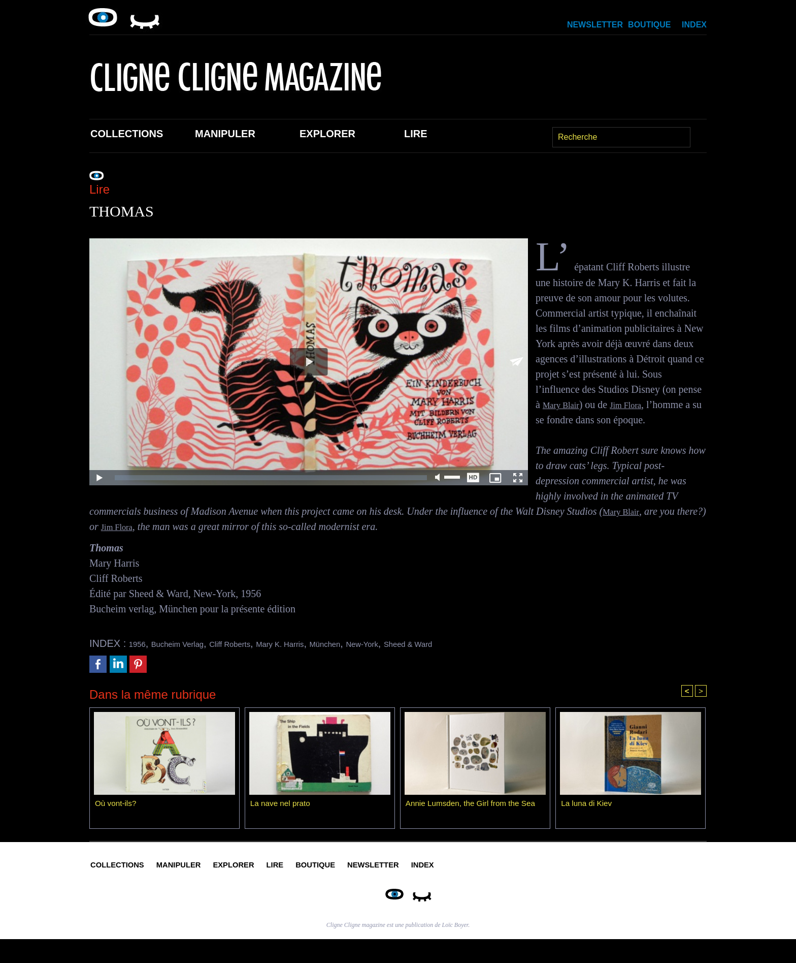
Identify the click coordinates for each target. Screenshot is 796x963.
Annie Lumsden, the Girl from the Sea (474, 805)
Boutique (649, 24)
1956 (140, 643)
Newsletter (595, 24)
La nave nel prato (281, 805)
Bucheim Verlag (192, 643)
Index (694, 24)
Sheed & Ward (495, 643)
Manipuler (225, 133)
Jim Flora (637, 404)
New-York (435, 643)
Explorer (327, 133)
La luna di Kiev (587, 805)
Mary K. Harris (327, 643)
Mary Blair (565, 404)
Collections (126, 133)
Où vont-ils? (116, 805)
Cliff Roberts (262, 643)
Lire (415, 133)
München (386, 643)
